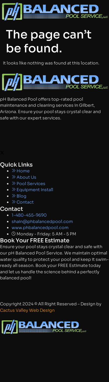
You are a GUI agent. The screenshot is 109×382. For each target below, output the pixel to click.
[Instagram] (54, 140)
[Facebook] (54, 129)
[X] (54, 153)
